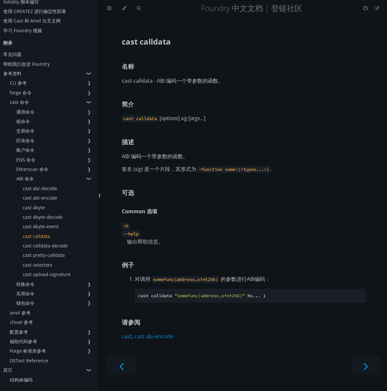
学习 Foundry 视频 (22, 30)
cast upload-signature (47, 274)
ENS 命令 (25, 160)
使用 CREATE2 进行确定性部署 (34, 11)
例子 (128, 265)
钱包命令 (25, 303)
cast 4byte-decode (42, 217)
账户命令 (25, 150)
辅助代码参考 (23, 341)
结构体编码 (21, 380)
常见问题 (12, 54)
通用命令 (25, 112)
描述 (128, 142)
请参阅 (131, 322)
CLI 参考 (18, 83)
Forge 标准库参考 (28, 351)
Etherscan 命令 (32, 169)
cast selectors (37, 265)
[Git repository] (366, 8)
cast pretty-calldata (44, 255)
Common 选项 (139, 211)
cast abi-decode (40, 188)
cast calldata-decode (45, 246)
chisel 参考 (21, 322)
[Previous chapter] (121, 366)
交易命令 (25, 131)
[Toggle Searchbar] (138, 8)
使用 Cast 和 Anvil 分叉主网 (32, 21)
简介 (128, 104)
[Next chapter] (365, 366)
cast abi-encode (40, 198)
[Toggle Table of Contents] (109, 8)
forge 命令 (21, 93)
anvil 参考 (20, 313)
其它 (7, 370)
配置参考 (19, 332)
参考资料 (12, 73)
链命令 (23, 121)
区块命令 (25, 140)
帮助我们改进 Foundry (26, 64)
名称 (128, 66)
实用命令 (25, 293)
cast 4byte (34, 207)
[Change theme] (124, 8)
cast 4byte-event (41, 226)
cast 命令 (19, 102)
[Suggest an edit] (377, 8)
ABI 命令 (25, 178)
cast (127, 336)
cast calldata (36, 236)
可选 (128, 193)
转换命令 (25, 284)
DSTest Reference (29, 360)
